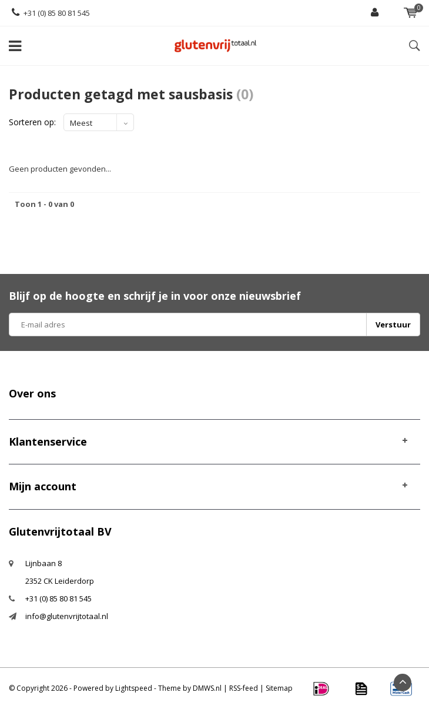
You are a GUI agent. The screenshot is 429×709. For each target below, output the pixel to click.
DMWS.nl (207, 688)
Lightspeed (133, 688)
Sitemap (279, 688)
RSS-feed (243, 688)
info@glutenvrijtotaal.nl (66, 616)
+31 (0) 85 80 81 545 (51, 13)
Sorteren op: (32, 122)
